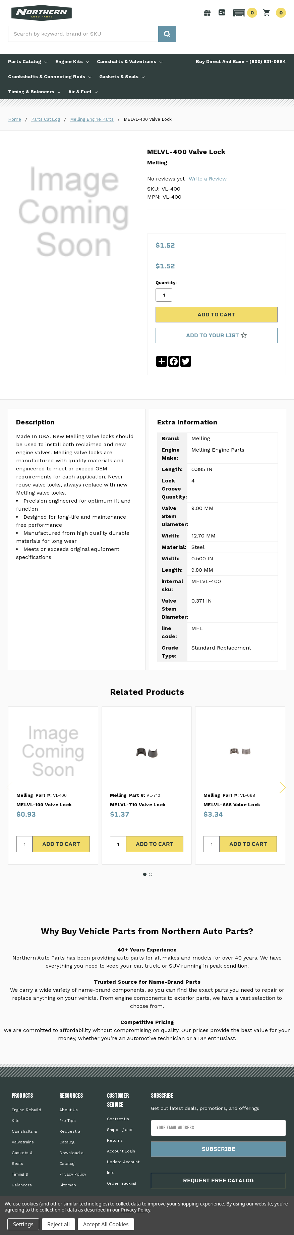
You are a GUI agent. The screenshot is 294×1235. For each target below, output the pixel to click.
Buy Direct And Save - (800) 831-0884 (241, 61)
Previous (9, 778)
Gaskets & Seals (121, 76)
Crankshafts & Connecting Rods (49, 76)
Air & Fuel (83, 91)
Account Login (121, 1142)
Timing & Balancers (34, 91)
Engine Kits (72, 61)
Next (282, 778)
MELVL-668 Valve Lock (231, 796)
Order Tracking (121, 1174)
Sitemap (67, 1176)
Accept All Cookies (106, 1224)
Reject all (58, 1224)
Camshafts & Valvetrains (129, 61)
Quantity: (166, 274)
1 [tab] (144, 865)
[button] (244, 12)
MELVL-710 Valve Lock (138, 796)
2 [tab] (150, 865)
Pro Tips (67, 1111)
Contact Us (118, 1110)
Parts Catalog (27, 61)
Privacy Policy (72, 1165)
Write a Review (208, 178)
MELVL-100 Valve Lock (44, 796)
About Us (68, 1100)
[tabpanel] (53, 777)
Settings (23, 1224)
